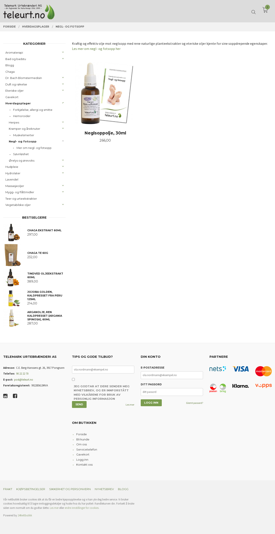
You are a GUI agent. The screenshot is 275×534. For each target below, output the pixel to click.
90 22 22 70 (22, 373)
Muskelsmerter (23, 135)
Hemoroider (22, 116)
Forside (81, 434)
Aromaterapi (14, 52)
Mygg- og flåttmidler (19, 192)
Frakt (7, 489)
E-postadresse (152, 367)
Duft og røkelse (16, 84)
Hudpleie (11, 166)
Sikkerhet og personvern (70, 489)
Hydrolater (12, 173)
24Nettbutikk (25, 515)
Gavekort (11, 97)
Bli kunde (82, 439)
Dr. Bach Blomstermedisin (23, 78)
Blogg (9, 65)
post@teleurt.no (23, 379)
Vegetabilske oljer (18, 205)
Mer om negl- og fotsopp (34, 148)
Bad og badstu (15, 59)
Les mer (130, 404)
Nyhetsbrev (104, 489)
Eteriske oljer (14, 90)
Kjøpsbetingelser (30, 489)
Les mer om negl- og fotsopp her (96, 48)
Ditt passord (151, 384)
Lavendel (11, 179)
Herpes (14, 122)
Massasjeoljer (14, 186)
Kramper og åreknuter (24, 128)
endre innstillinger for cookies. (82, 508)
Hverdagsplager (18, 103)
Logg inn (82, 459)
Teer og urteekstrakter (21, 198)
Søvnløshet (21, 154)
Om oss (81, 444)
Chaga (10, 71)
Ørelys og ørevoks (21, 160)
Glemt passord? (194, 402)
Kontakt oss (84, 464)
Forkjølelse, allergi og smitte (32, 109)
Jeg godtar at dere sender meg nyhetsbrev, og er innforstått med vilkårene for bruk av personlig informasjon (102, 392)
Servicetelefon (86, 449)
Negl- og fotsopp (23, 141)
